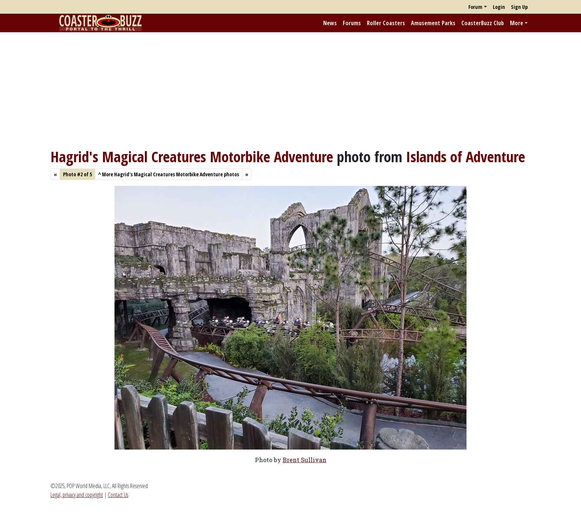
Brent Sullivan (304, 460)
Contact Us (118, 495)
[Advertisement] (290, 90)
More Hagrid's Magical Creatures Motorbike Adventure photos (168, 174)
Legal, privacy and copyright (76, 495)
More (516, 23)
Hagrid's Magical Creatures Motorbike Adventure (191, 156)
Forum (475, 6)
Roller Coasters (386, 23)
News (330, 23)
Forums (352, 23)
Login (499, 6)
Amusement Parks (433, 23)
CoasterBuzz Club (482, 23)
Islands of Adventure (465, 156)
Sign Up (519, 6)
